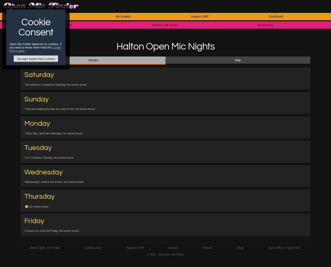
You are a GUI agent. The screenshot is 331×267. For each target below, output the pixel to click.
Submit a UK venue (164, 25)
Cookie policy (93, 247)
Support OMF (200, 16)
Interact (207, 247)
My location (123, 16)
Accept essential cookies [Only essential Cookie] (36, 59)
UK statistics (265, 25)
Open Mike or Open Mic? (284, 247)
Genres (173, 247)
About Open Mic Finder (45, 247)
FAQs (240, 247)
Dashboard (276, 16)
